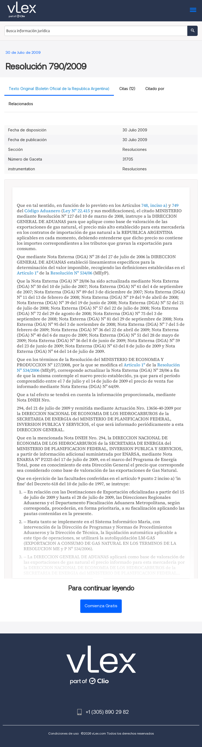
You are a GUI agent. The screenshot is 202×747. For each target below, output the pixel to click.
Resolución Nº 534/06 (71, 273)
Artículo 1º (27, 273)
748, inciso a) (154, 205)
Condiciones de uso (63, 733)
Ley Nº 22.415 (76, 211)
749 (175, 205)
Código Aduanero (42, 211)
